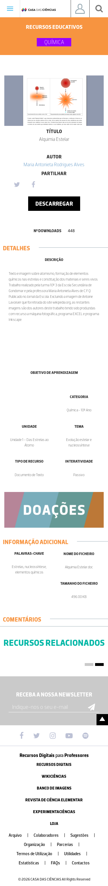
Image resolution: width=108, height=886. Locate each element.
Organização (40, 845)
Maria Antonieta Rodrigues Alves (54, 164)
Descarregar (54, 203)
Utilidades (78, 854)
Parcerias (70, 845)
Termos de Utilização (39, 854)
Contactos (81, 863)
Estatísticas (34, 863)
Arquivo (21, 835)
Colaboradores (52, 835)
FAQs (61, 863)
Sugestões (85, 835)
